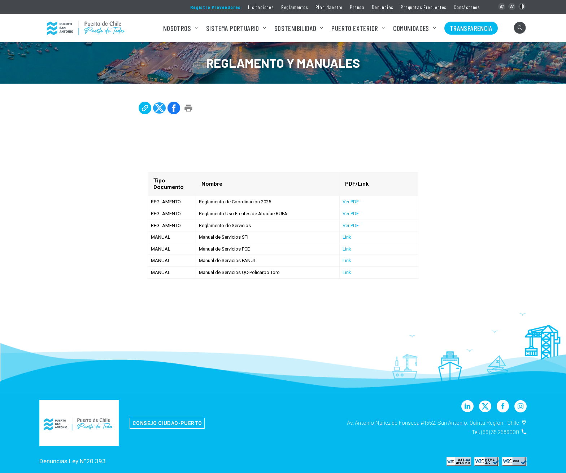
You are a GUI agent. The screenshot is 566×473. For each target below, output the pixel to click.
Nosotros (177, 28)
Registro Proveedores (215, 7)
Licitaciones (261, 7)
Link (347, 237)
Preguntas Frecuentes (424, 7)
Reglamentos (294, 7)
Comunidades (411, 28)
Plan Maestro (329, 7)
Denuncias (382, 7)
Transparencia (471, 28)
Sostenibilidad (295, 28)
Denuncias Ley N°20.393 (72, 461)
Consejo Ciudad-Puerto (167, 423)
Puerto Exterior (354, 28)
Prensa (357, 7)
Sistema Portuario (232, 28)
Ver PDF (351, 201)
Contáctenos (467, 7)
